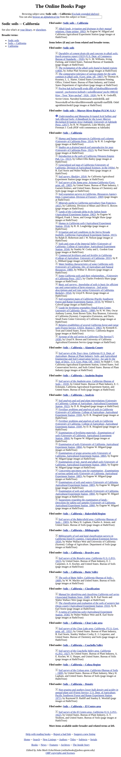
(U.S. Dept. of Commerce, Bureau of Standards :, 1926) (86, 56)
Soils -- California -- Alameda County (83, 347)
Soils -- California (17, 43)
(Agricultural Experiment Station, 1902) (81, 213)
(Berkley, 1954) (73, 176)
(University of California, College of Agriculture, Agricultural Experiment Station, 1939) (86, 424)
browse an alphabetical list (46, 17)
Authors (63, 739)
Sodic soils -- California (75, 23)
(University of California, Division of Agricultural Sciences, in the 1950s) (85, 166)
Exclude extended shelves (85, 14)
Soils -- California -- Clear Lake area (82, 623)
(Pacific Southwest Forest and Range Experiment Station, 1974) (84, 300)
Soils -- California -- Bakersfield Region (84, 513)
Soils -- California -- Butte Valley (80, 572)
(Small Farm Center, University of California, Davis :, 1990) (83, 309)
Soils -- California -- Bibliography (81, 530)
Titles (73, 739)
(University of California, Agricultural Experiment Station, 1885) (87, 473)
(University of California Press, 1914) (84, 140)
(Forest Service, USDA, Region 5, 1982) (86, 326)
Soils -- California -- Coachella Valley (83, 645)
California (13, 46)
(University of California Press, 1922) (84, 148)
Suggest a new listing (84, 734)
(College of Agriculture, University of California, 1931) (83, 256)
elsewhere (41, 29)
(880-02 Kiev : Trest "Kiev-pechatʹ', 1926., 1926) (86, 92)
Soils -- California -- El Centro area (82, 706)
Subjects (83, 739)
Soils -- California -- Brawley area (81, 552)
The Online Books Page (60, 6)
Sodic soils (13, 40)
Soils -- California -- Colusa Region (82, 664)
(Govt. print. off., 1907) (85, 75)
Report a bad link (62, 734)
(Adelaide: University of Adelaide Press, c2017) (86, 120)
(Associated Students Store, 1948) (87, 595)
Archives (65, 745)
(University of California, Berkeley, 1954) (86, 288)
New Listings (49, 739)
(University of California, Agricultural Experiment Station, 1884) (84, 435)
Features (53, 745)
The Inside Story (81, 745)
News (43, 745)
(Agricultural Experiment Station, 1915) (85, 233)
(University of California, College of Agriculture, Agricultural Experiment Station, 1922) (86, 403)
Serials (93, 739)
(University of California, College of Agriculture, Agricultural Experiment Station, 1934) (85, 246)
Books (34, 745)
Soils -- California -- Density (78, 684)
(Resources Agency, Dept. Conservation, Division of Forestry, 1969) (86, 195)
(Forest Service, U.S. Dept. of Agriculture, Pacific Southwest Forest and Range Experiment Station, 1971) (86, 694)
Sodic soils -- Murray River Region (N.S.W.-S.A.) (89, 110)
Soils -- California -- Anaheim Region (83, 375)
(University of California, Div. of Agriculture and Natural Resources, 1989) (84, 267)
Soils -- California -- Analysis (78, 395)
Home (27, 739)
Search (36, 739)
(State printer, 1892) (83, 30)
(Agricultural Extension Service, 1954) (86, 539)
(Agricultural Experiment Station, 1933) (87, 604)
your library (26, 29)
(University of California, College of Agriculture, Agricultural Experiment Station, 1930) (86, 412)
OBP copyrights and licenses (60, 753)
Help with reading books (38, 734)
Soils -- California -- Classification (81, 588)
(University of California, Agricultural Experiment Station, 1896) (85, 502)
